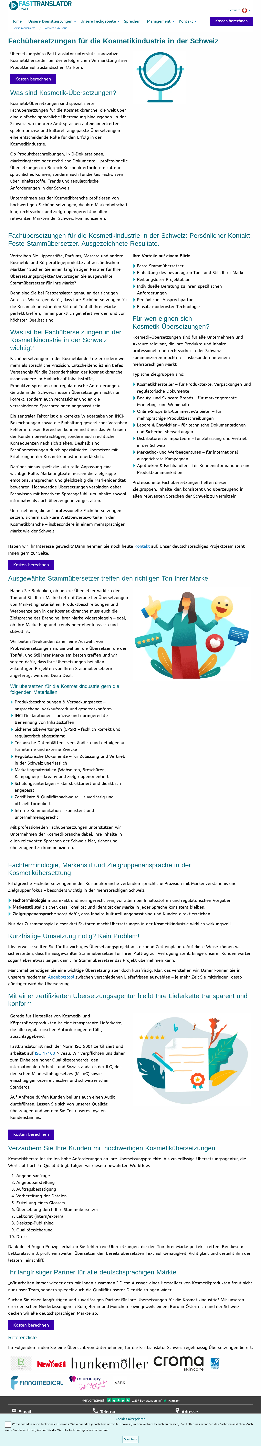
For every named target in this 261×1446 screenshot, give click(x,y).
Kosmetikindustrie (56, 28)
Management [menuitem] (159, 21)
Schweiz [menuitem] (238, 10)
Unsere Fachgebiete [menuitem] (98, 21)
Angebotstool (61, 977)
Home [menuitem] (16, 21)
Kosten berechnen (231, 21)
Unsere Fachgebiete (23, 28)
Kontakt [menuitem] (186, 21)
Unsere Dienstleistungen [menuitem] (50, 21)
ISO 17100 (45, 1053)
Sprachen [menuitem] (132, 21)
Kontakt (142, 546)
